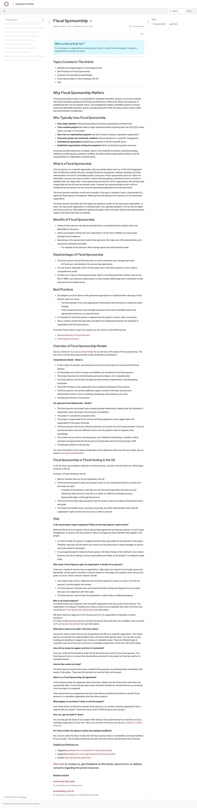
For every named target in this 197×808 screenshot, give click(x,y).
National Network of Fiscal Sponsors (73, 335)
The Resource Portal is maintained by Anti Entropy (21, 804)
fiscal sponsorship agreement (78, 757)
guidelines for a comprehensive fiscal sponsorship (89, 750)
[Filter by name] (25, 19)
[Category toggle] (49, 21)
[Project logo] (6, 4)
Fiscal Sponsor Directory (68, 339)
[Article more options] (142, 34)
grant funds (173, 24)
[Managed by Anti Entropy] (25, 4)
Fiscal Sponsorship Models (81, 352)
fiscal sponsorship (159, 24)
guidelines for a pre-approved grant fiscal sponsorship (91, 754)
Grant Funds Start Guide (64, 781)
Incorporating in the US (63, 791)
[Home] (4, 11)
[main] (98, 406)
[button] (181, 11)
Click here (58, 764)
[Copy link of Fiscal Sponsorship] (91, 21)
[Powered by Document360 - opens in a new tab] (15, 797)
